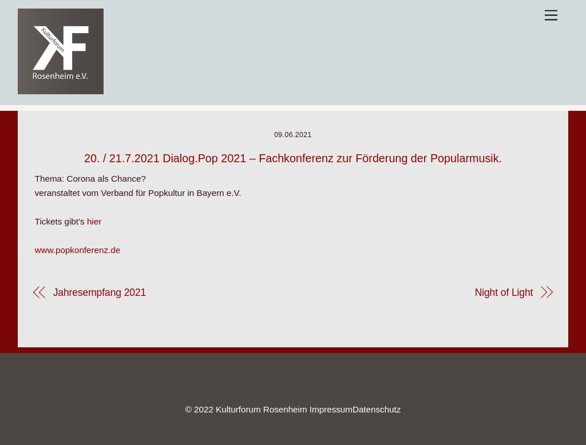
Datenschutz (377, 409)
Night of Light (504, 292)
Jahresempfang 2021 (99, 292)
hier (94, 221)
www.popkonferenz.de (77, 250)
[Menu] (551, 16)
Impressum (331, 409)
